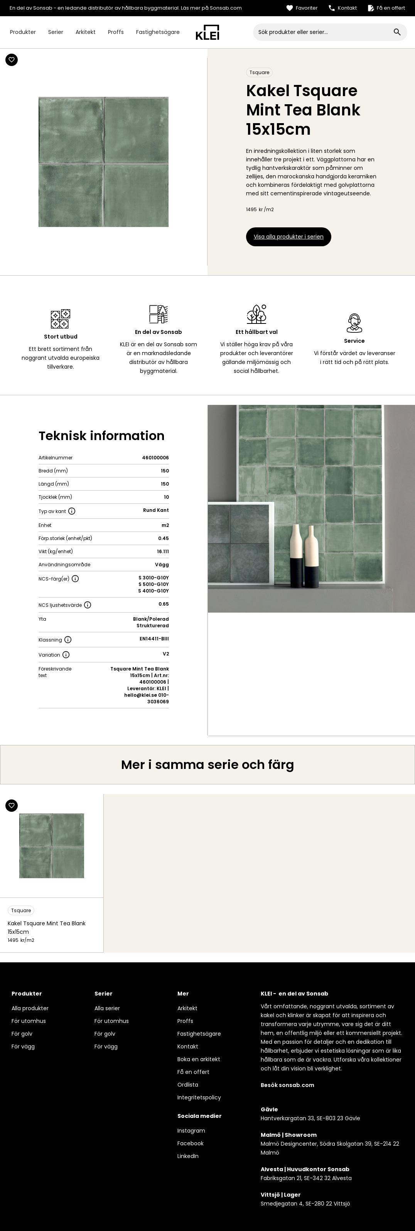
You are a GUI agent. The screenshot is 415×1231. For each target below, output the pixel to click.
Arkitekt (86, 32)
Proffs (116, 32)
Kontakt (187, 1046)
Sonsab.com (226, 8)
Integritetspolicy (199, 1097)
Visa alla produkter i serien (289, 236)
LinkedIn (188, 1156)
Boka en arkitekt (198, 1059)
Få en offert (193, 1072)
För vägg (23, 1046)
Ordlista (187, 1085)
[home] (207, 32)
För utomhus (29, 1021)
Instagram (191, 1130)
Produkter (23, 32)
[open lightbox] (311, 509)
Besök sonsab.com (287, 1085)
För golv (22, 1034)
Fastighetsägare (158, 32)
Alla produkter (30, 1008)
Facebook (190, 1143)
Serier (55, 32)
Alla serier (107, 1008)
